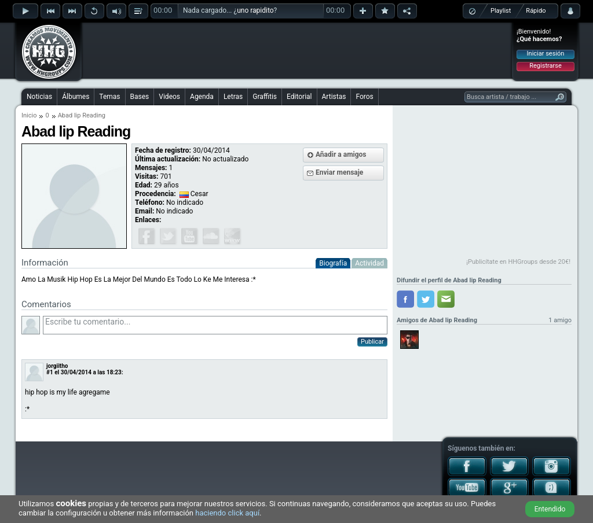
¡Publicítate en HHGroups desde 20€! (518, 262)
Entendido (550, 509)
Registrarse (545, 65)
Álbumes (75, 97)
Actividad (369, 263)
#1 (49, 372)
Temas (109, 97)
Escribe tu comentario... (215, 325)
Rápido (536, 10)
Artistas (334, 97)
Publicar (372, 341)
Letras (233, 97)
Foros (364, 97)
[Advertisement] (297, 50)
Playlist (500, 10)
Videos (169, 97)
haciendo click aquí (227, 513)
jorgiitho (57, 366)
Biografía (333, 263)
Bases (139, 97)
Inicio (28, 115)
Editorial (299, 97)
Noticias (39, 97)
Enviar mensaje (339, 172)
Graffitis (264, 97)
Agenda (202, 97)
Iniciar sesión (546, 53)
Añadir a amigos (341, 154)
